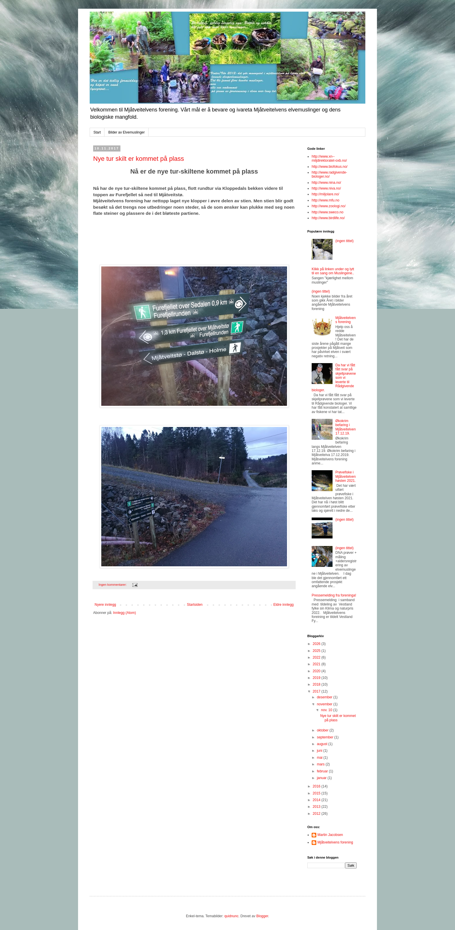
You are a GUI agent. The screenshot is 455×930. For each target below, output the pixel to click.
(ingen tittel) (344, 241)
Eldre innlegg (283, 605)
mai (320, 758)
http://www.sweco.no (327, 212)
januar (322, 778)
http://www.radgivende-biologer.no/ (329, 174)
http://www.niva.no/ (326, 188)
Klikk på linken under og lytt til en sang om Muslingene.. (333, 271)
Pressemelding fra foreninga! (334, 595)
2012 (317, 814)
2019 (317, 678)
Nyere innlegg (105, 605)
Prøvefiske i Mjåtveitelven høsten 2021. (345, 476)
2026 (317, 644)
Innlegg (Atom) (124, 613)
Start (97, 132)
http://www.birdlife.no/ (328, 218)
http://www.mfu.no (325, 200)
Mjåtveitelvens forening (345, 320)
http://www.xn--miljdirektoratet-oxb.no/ (329, 158)
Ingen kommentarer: (113, 584)
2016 (317, 786)
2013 (317, 807)
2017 (317, 691)
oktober (323, 730)
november (325, 704)
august (322, 744)
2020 (317, 671)
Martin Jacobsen (330, 835)
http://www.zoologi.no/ (329, 206)
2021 (317, 664)
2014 (317, 800)
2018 (317, 684)
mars (321, 764)
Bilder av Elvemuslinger (126, 132)
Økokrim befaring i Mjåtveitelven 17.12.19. (345, 427)
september (325, 737)
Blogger (262, 916)
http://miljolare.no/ (325, 194)
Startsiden (195, 605)
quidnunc (231, 916)
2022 (317, 657)
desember (325, 697)
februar (323, 771)
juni (320, 751)
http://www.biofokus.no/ (329, 167)
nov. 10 (327, 710)
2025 (317, 651)
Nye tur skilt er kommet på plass (138, 158)
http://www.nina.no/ (326, 183)
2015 (317, 793)
